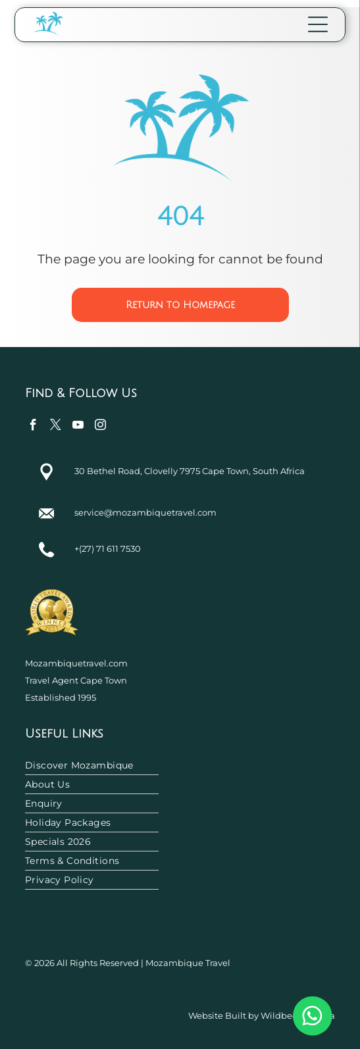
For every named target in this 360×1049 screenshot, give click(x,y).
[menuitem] (180, 765)
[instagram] (100, 427)
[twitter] (55, 427)
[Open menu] (318, 24)
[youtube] (78, 427)
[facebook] (33, 427)
